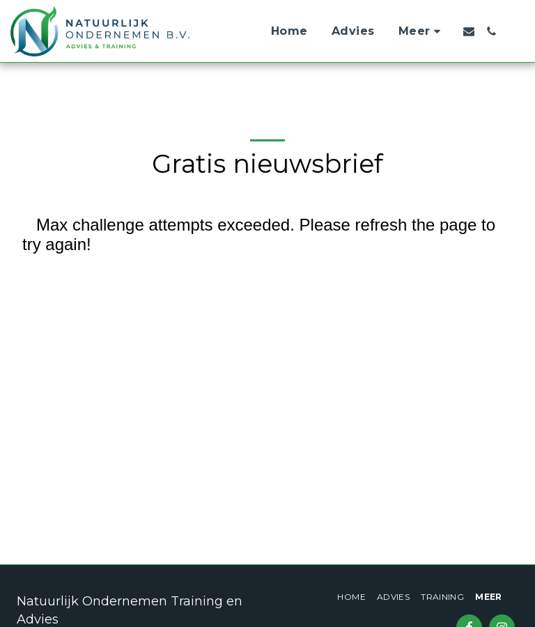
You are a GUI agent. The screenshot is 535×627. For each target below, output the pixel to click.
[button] (468, 31)
